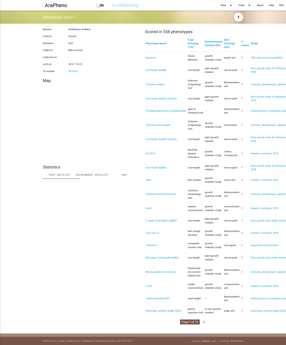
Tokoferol (151, 245)
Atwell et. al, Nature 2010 (264, 153)
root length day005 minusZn (161, 139)
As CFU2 (150, 153)
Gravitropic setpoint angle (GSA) (163, 310)
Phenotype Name (156, 43)
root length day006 (156, 70)
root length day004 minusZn (161, 98)
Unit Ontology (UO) (229, 43)
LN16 (148, 179)
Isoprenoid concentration (264, 245)
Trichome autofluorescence (161, 194)
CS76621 (73, 71)
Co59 (149, 286)
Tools (245, 5)
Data (227, 5)
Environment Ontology (92, 174)
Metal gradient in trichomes (161, 271)
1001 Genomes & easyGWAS (266, 57)
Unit (125, 174)
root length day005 (156, 167)
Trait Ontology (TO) (193, 43)
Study (254, 43)
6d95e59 (205, 341)
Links (271, 5)
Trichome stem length (158, 125)
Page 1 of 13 (190, 322)
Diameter (151, 57)
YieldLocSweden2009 (157, 298)
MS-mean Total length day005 (162, 257)
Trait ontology (59, 174)
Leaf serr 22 (152, 232)
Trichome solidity (155, 84)
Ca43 (149, 208)
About (260, 5)
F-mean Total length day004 (161, 220)
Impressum (237, 340)
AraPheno (56, 5)
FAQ (281, 5)
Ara (125, 5)
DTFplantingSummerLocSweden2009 (166, 110)
